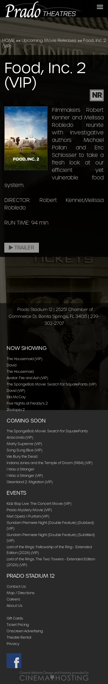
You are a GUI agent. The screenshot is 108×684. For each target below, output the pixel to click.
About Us (14, 605)
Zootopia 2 (16, 409)
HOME (8, 40)
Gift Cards (15, 618)
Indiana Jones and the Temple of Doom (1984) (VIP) (49, 462)
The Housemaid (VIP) (24, 358)
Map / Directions (21, 592)
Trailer (21, 247)
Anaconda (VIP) (20, 437)
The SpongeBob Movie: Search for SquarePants (47, 431)
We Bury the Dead (22, 456)
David (11, 365)
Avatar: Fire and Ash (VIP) (27, 377)
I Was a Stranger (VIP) (25, 475)
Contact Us (16, 586)
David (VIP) (16, 390)
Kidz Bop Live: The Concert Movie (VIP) (39, 503)
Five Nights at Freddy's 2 (27, 403)
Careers (13, 599)
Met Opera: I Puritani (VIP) (28, 516)
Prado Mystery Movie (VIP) (29, 509)
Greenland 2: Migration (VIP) (30, 481)
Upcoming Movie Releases (49, 40)
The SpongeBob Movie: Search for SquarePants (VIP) (51, 384)
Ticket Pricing (18, 624)
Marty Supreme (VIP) (24, 443)
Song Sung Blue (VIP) (24, 450)
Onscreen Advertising (25, 631)
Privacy (13, 643)
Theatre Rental (19, 637)
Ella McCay (16, 396)
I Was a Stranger (20, 469)
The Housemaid (20, 371)
